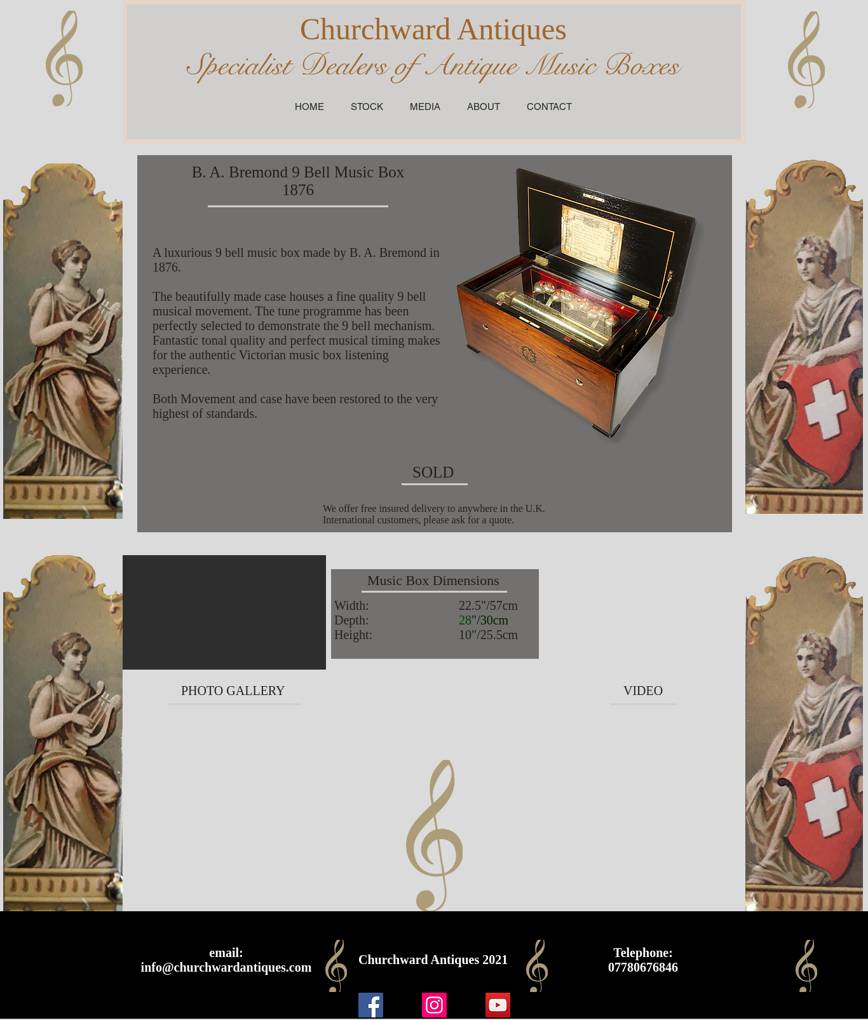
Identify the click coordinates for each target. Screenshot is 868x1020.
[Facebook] (370, 1005)
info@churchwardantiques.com (226, 967)
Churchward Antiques (433, 29)
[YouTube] (497, 1005)
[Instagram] (434, 1005)
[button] (224, 612)
